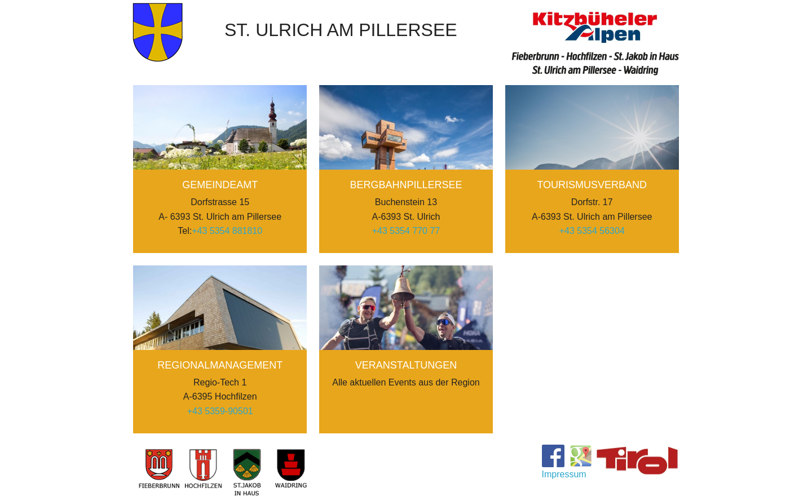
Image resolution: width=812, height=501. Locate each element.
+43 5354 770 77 (406, 231)
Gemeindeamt (220, 184)
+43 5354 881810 (227, 231)
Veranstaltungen (406, 365)
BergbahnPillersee (406, 184)
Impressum (564, 474)
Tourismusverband (592, 184)
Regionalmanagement (220, 365)
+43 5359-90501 (220, 411)
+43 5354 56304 (592, 231)
